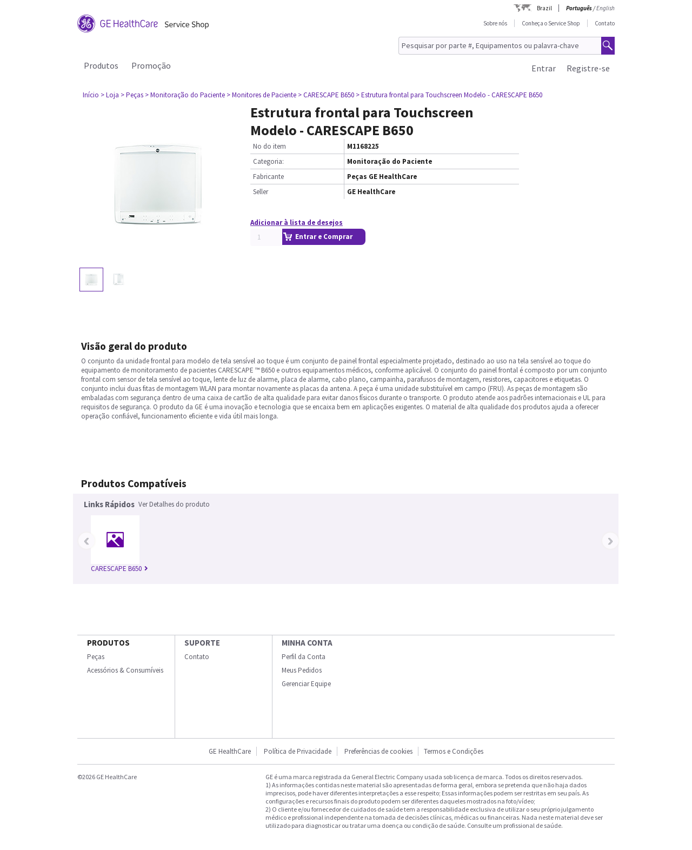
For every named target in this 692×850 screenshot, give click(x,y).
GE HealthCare (230, 751)
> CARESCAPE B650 (326, 94)
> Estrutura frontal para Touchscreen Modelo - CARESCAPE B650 (449, 94)
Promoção (151, 65)
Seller (260, 191)
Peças (95, 656)
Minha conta (307, 643)
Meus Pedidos (302, 670)
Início (91, 94)
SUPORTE (202, 643)
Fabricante (268, 176)
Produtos (101, 65)
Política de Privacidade (297, 751)
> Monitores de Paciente (261, 94)
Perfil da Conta (303, 656)
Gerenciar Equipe (306, 683)
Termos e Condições (453, 751)
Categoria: (268, 161)
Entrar (543, 68)
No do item (269, 146)
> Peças (132, 94)
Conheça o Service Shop (551, 23)
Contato (605, 23)
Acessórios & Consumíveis (125, 670)
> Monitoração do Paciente (185, 94)
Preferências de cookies (378, 751)
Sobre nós (495, 23)
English (605, 8)
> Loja (110, 94)
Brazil (544, 8)
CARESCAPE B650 (119, 568)
